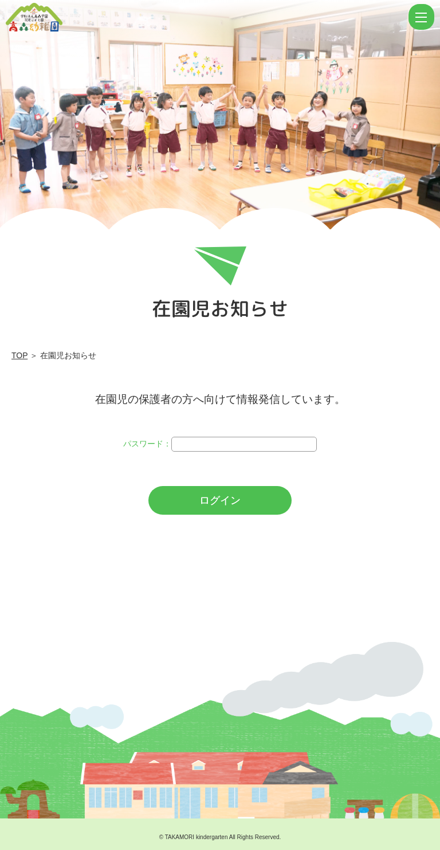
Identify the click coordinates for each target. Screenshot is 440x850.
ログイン (220, 500)
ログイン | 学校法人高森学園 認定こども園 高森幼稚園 (206, 17)
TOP (19, 355)
